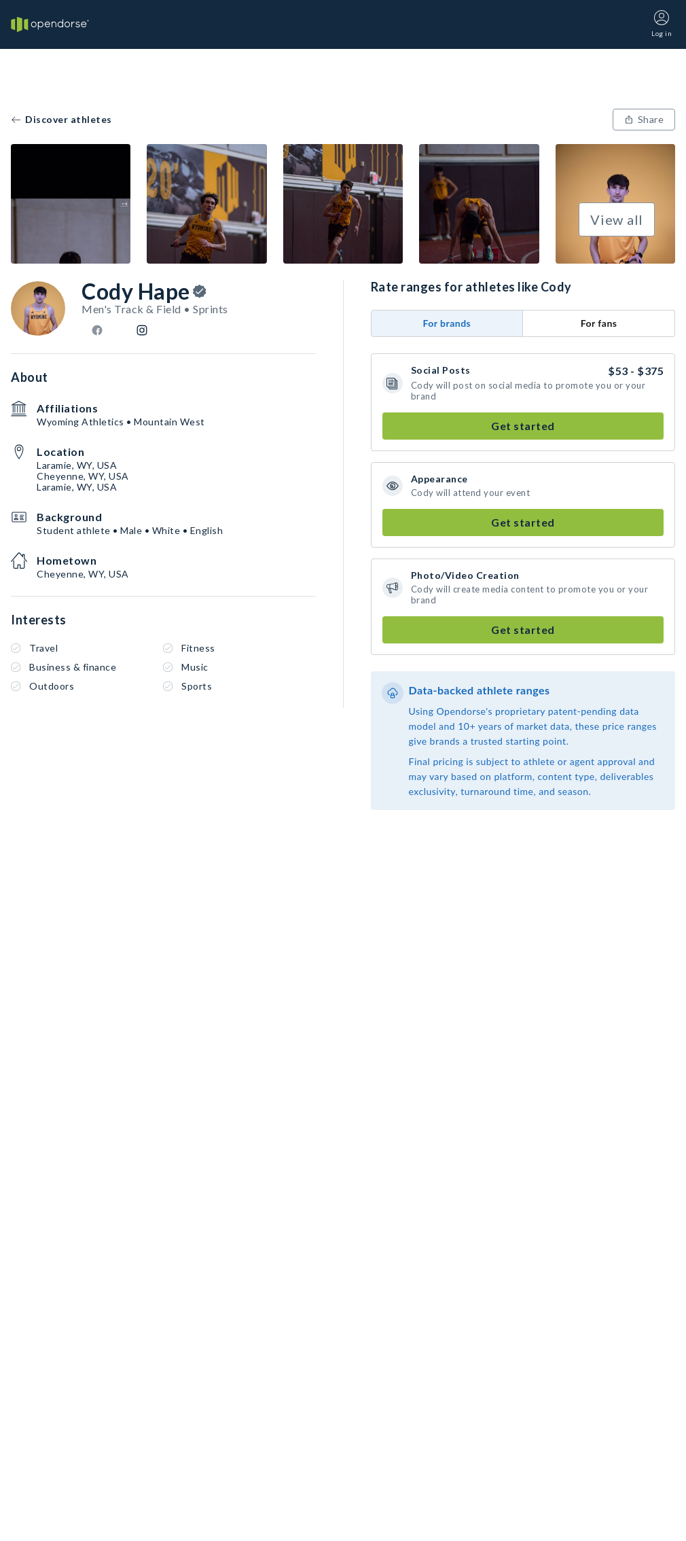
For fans (599, 323)
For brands (446, 323)
